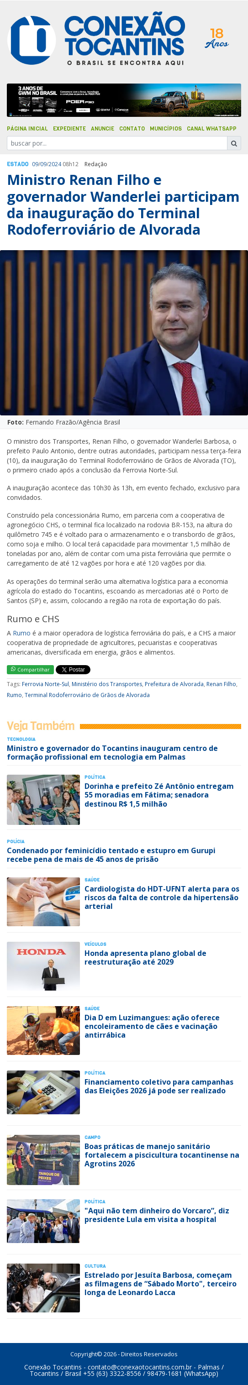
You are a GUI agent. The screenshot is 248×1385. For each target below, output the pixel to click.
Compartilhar (30, 669)
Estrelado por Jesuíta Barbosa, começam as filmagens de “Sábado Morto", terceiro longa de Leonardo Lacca (160, 1283)
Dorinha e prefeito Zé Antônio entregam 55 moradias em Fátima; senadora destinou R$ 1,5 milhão (159, 794)
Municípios (166, 128)
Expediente (69, 128)
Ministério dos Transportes (107, 684)
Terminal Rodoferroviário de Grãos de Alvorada (87, 695)
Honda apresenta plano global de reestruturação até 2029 (145, 957)
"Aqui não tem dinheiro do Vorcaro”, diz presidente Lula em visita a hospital (156, 1215)
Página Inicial (27, 128)
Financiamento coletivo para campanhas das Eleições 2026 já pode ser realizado (158, 1086)
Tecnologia (21, 739)
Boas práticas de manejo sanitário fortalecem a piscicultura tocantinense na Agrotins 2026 (161, 1155)
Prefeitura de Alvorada (174, 684)
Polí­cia (15, 842)
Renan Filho (221, 684)
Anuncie (102, 128)
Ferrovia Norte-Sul (45, 684)
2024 (54, 164)
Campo (92, 1137)
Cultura (95, 1266)
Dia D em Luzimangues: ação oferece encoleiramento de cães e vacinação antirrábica (152, 1026)
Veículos (95, 944)
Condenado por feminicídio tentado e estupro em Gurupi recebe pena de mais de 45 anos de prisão (111, 854)
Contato (132, 128)
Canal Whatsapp (212, 128)
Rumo (22, 633)
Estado (17, 164)
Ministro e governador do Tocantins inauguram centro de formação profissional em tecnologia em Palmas (112, 752)
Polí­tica (94, 777)
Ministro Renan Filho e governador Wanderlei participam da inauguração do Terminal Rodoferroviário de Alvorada (123, 204)
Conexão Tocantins (53, 1367)
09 (35, 164)
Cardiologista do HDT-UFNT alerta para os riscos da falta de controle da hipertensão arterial (161, 897)
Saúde (92, 880)
